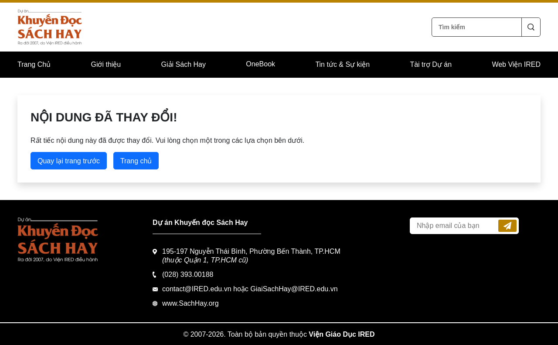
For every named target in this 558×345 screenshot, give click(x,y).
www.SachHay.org (190, 303)
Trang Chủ (34, 64)
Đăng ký (507, 226)
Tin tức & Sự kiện (342, 64)
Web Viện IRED (516, 64)
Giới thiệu (106, 64)
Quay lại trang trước (68, 161)
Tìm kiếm (531, 27)
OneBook (260, 64)
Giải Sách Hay (183, 64)
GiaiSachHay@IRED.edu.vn (293, 289)
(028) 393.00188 (187, 274)
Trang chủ (136, 161)
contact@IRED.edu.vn (196, 289)
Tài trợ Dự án (431, 64)
